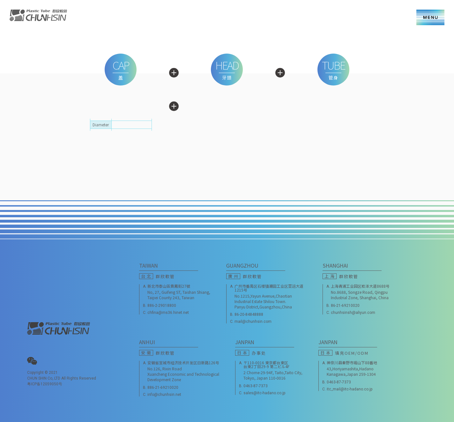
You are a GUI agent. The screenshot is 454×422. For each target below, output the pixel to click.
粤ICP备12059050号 (44, 384)
